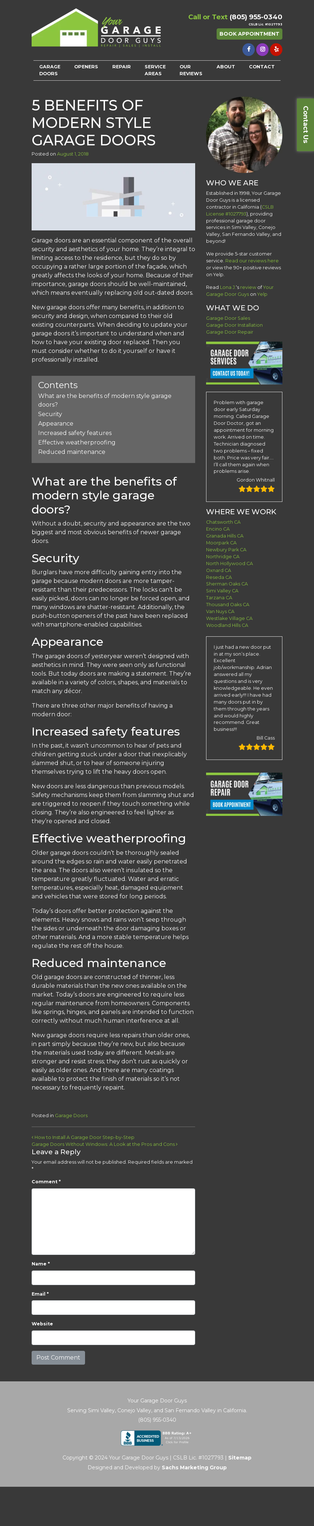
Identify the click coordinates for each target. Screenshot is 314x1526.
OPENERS (86, 66)
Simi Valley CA (222, 590)
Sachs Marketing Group (194, 1467)
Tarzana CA (219, 597)
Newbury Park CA (226, 549)
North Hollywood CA (229, 563)
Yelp (262, 294)
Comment (46, 1181)
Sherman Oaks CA (227, 584)
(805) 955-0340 (256, 17)
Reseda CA (219, 577)
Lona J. (228, 287)
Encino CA (218, 529)
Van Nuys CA (220, 611)
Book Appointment (249, 34)
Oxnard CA (218, 570)
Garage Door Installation (234, 325)
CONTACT (262, 66)
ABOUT (226, 66)
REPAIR (121, 66)
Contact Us (306, 124)
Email (40, 1294)
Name (41, 1264)
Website (42, 1323)
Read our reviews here (252, 260)
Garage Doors (71, 1115)
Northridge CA (222, 556)
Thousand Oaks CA (227, 604)
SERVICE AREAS (155, 70)
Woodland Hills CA (227, 625)
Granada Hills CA (224, 536)
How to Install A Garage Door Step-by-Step (83, 1137)
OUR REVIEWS (191, 70)
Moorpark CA (221, 542)
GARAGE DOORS (49, 70)
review (248, 287)
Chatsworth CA (223, 522)
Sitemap (239, 1457)
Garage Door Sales (228, 318)
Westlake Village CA (229, 618)
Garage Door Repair (229, 332)
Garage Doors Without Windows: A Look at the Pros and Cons (105, 1144)
